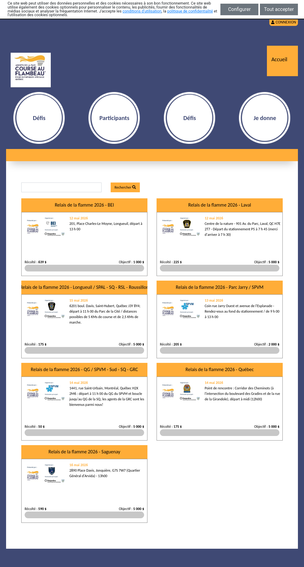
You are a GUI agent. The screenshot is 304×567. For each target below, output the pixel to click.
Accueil (279, 59)
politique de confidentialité (190, 11)
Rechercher (125, 187)
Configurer (239, 9)
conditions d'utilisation (142, 11)
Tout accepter (279, 9)
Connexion (283, 22)
